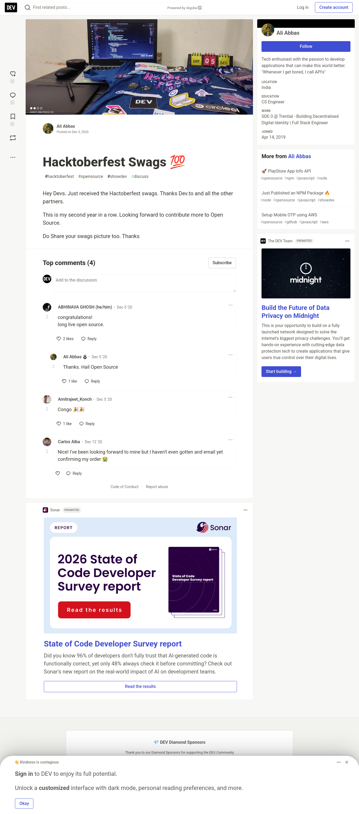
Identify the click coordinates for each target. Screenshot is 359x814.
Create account (333, 7)
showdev (117, 176)
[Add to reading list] (12, 119)
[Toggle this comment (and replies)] (47, 317)
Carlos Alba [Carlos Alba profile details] (69, 441)
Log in (303, 7)
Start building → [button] (281, 371)
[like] (65, 338)
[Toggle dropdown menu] (230, 305)
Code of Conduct (125, 487)
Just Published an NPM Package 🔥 (305, 196)
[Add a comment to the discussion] (145, 283)
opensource (90, 176)
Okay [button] (24, 803)
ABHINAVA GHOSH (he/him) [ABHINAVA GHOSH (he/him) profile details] (85, 307)
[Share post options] (12, 157)
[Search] (27, 8)
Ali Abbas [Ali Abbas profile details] (72, 356)
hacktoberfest (59, 176)
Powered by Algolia (184, 8)
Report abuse (157, 487)
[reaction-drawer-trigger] (13, 76)
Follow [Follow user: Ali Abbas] (306, 46)
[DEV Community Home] (11, 7)
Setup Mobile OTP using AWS (305, 218)
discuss (140, 176)
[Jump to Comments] (12, 98)
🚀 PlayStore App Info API (305, 175)
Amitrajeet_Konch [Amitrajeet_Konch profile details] (75, 399)
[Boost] (12, 137)
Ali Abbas (66, 126)
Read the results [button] (140, 686)
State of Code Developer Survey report (113, 643)
